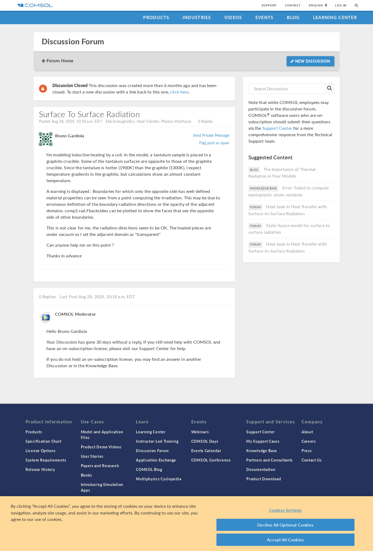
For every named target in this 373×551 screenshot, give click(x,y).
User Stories (92, 456)
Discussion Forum (73, 41)
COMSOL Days (204, 441)
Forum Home (60, 60)
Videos (233, 17)
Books (86, 475)
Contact (293, 5)
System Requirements (46, 460)
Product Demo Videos (101, 446)
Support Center (277, 128)
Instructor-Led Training (157, 441)
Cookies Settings (285, 511)
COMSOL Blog (149, 469)
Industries (197, 17)
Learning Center (335, 17)
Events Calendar (206, 450)
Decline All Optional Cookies (285, 526)
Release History (40, 469)
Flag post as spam (214, 142)
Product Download (263, 478)
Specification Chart (43, 441)
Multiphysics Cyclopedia (158, 478)
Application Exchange (156, 460)
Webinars (200, 431)
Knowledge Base (261, 450)
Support (269, 5)
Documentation (260, 469)
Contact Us (312, 460)
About (307, 431)
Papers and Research (100, 465)
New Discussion (310, 61)
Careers (309, 441)
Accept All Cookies (285, 541)
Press (307, 450)
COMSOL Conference (211, 460)
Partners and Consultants (269, 460)
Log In (341, 5)
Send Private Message (211, 135)
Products (156, 17)
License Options (41, 450)
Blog (293, 17)
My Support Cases (262, 441)
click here (179, 92)
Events (264, 17)
